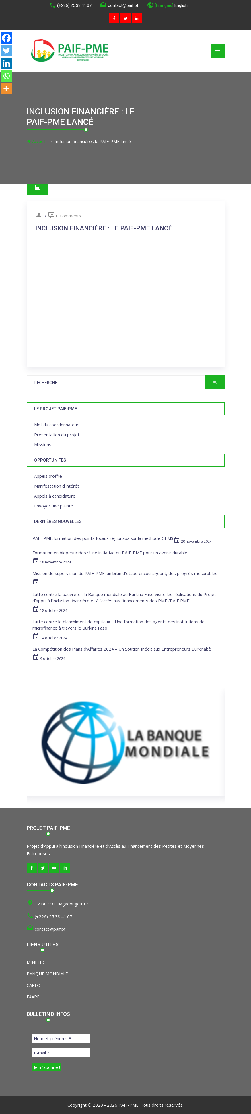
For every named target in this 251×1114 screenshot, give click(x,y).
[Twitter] (6, 50)
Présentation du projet (56, 434)
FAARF (33, 997)
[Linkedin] (6, 63)
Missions (42, 444)
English (181, 5)
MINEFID (35, 962)
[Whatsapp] (6, 76)
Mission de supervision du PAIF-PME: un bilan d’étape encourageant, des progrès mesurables (124, 573)
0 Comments (64, 216)
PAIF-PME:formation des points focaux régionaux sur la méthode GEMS (102, 538)
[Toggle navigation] (218, 51)
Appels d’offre (48, 476)
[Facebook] (6, 38)
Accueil (36, 141)
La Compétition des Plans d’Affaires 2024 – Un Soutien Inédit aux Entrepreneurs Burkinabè (121, 649)
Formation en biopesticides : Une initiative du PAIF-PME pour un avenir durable (109, 552)
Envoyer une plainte (53, 506)
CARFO (33, 985)
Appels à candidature (54, 496)
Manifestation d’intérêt (56, 486)
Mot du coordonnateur (56, 424)
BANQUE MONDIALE (47, 974)
